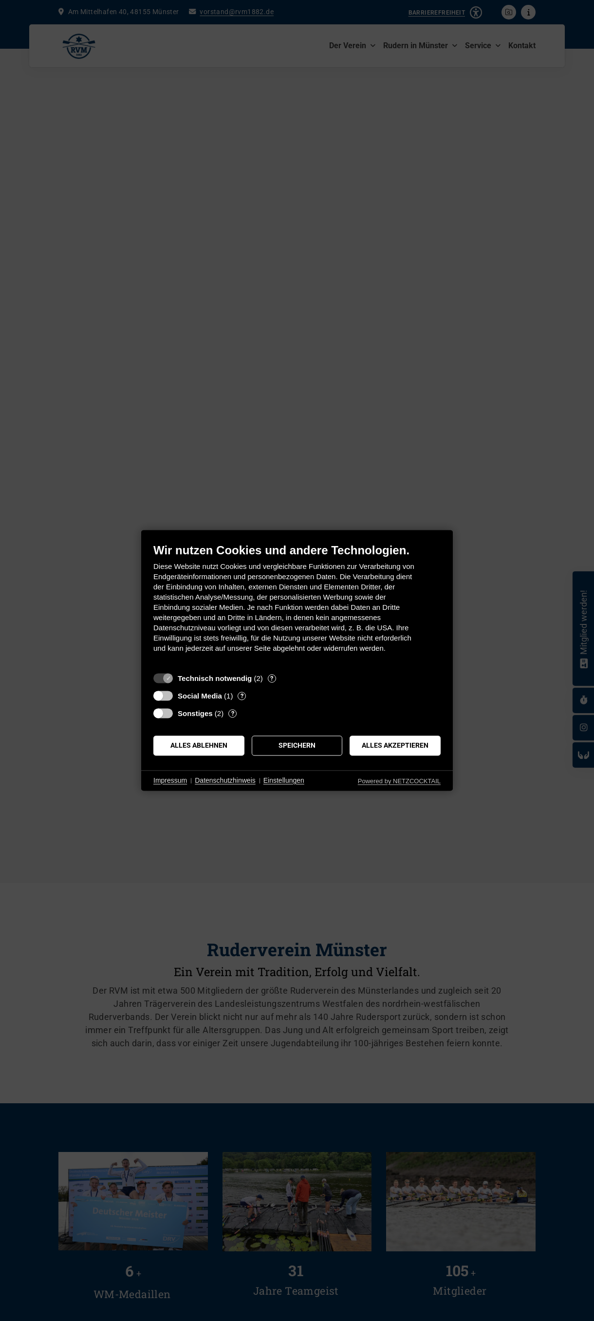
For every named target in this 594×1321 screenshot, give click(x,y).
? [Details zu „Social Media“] (242, 695)
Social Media (200, 696)
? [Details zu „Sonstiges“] (232, 713)
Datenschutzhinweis (225, 780)
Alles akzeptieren (395, 745)
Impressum (170, 780)
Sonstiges (195, 713)
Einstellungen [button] (283, 780)
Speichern (297, 745)
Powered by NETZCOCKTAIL (399, 781)
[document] (297, 605)
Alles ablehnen (198, 745)
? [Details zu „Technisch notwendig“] (271, 678)
